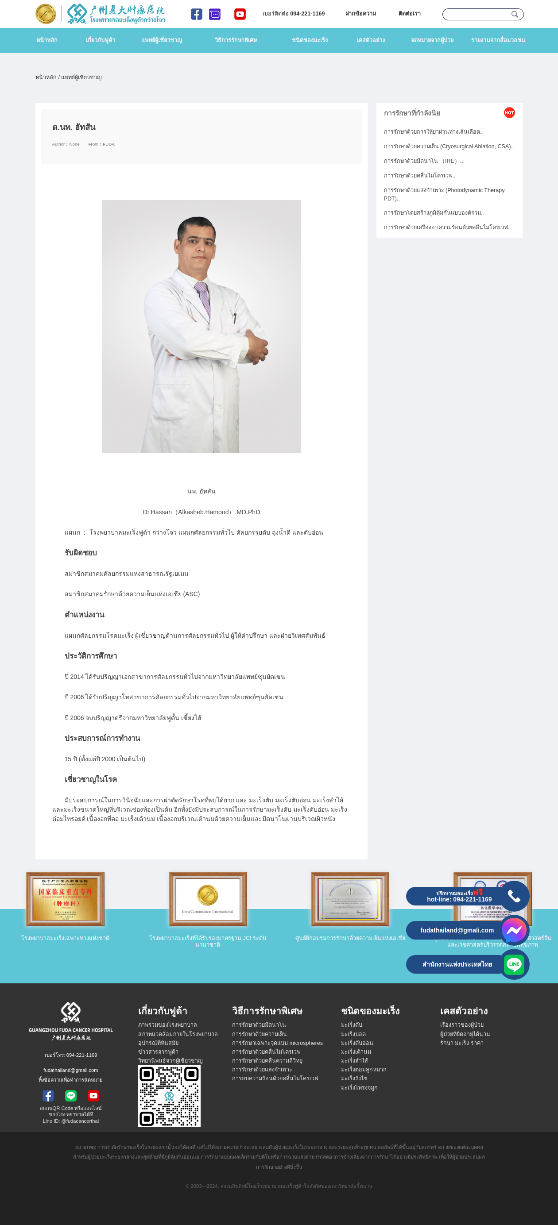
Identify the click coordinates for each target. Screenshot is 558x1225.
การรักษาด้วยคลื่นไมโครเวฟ (266, 1052)
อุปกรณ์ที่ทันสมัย (158, 1043)
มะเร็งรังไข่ (354, 1078)
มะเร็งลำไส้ (354, 1061)
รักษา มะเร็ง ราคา (462, 1043)
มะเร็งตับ (351, 1025)
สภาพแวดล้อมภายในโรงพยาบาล (178, 1034)
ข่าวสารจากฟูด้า (158, 1052)
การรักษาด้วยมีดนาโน (259, 1025)
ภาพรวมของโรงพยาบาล (167, 1025)
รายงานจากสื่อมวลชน (498, 40)
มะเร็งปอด (353, 1034)
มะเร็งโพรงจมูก (359, 1088)
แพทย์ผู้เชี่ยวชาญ (161, 40)
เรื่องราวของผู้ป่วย (462, 1025)
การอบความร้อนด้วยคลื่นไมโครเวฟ (275, 1078)
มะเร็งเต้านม (356, 1052)
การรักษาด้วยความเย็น (259, 1034)
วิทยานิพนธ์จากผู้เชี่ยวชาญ (170, 1061)
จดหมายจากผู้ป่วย (432, 40)
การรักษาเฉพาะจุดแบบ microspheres (277, 1043)
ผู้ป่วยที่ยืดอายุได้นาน (465, 1034)
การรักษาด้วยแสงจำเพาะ (262, 1070)
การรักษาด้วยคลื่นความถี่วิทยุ (267, 1061)
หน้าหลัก (47, 40)
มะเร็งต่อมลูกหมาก (364, 1070)
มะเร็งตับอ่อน (357, 1043)
